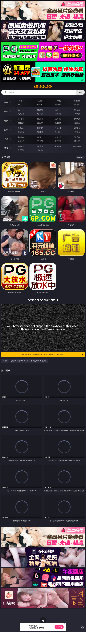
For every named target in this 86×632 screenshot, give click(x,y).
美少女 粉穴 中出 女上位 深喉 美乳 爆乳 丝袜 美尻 (29, 361)
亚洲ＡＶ (21, 110)
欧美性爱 (77, 119)
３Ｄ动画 (77, 110)
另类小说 (40, 141)
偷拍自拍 (40, 119)
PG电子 (21, 101)
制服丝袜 (21, 123)
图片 (6, 129)
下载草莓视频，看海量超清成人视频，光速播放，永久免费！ (52, 354)
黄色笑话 (58, 141)
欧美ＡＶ (58, 110)
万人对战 (58, 101)
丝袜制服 (40, 114)
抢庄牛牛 (77, 105)
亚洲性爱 (21, 119)
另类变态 (77, 123)
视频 (6, 111)
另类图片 (77, 132)
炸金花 (39, 105)
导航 (6, 148)
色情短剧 (40, 150)
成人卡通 (58, 119)
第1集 (5, 361)
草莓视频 (58, 146)
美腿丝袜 (21, 132)
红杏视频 (21, 150)
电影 (6, 120)
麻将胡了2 (21, 105)
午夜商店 (40, 146)
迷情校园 (21, 141)
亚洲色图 (40, 128)
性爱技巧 (77, 141)
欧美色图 (58, 128)
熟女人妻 (21, 114)
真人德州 (40, 101)
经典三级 (40, 123)
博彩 (6, 102)
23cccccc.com (43, 86)
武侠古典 (77, 137)
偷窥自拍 (21, 128)
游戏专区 (77, 101)
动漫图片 (77, 128)
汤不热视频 (77, 146)
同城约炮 (21, 146)
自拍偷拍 (40, 110)
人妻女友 (58, 137)
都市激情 (21, 137)
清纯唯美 (40, 132)
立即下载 (59, 627)
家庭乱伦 (40, 137)
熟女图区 (58, 132)
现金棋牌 (58, 105)
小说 (6, 139)
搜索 (80, 92)
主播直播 (58, 114)
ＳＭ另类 (77, 114)
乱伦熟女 (58, 123)
